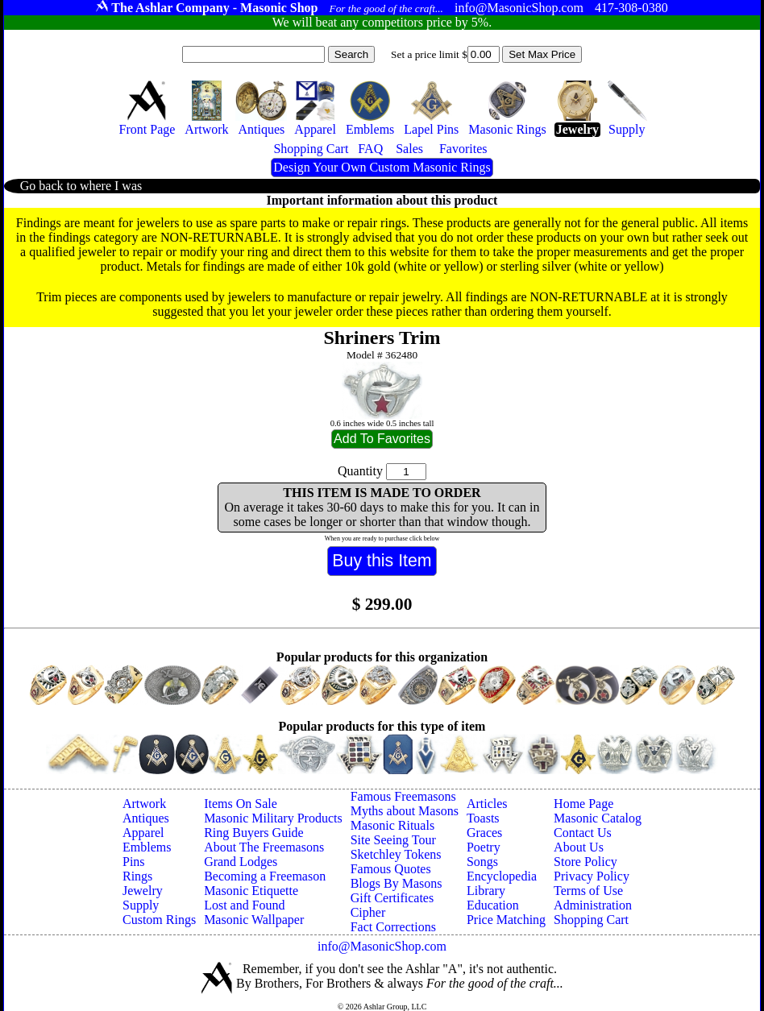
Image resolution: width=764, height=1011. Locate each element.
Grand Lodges (240, 861)
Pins (133, 861)
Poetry (483, 847)
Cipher (368, 912)
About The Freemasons (264, 847)
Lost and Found (244, 905)
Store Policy (585, 861)
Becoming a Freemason (265, 876)
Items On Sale (240, 803)
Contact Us (583, 832)
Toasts (483, 818)
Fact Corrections (393, 927)
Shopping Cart (591, 919)
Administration (593, 905)
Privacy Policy (591, 876)
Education (493, 905)
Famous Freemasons (403, 796)
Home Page (583, 803)
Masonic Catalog (598, 818)
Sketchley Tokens (396, 854)
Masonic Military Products (273, 818)
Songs (482, 861)
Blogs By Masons (396, 883)
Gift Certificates (392, 898)
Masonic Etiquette (251, 890)
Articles (487, 803)
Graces (484, 832)
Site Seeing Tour (393, 840)
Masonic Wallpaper (254, 919)
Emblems (146, 847)
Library (486, 890)
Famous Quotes (391, 869)
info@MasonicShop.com (382, 946)
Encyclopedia (502, 876)
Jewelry (142, 890)
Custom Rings (159, 919)
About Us (579, 847)
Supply (140, 905)
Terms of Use (588, 890)
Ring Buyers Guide (254, 832)
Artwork (144, 803)
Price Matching (506, 919)
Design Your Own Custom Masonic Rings (381, 167)
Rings (137, 876)
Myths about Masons (405, 811)
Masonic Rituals (392, 825)
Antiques (145, 818)
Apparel (143, 832)
